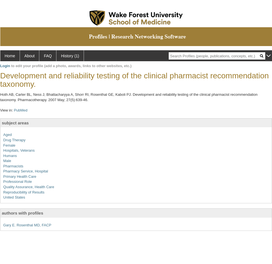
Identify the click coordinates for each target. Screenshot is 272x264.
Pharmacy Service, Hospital (25, 171)
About (29, 56)
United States (14, 197)
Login (5, 66)
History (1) (70, 56)
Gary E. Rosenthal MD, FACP (27, 225)
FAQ (48, 56)
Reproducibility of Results (24, 192)
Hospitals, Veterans (19, 150)
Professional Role (17, 181)
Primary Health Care (19, 176)
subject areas (15, 122)
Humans (10, 156)
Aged (7, 135)
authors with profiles (23, 213)
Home (10, 56)
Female (9, 145)
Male (7, 161)
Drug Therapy (14, 140)
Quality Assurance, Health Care (28, 187)
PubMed (20, 110)
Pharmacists (13, 166)
